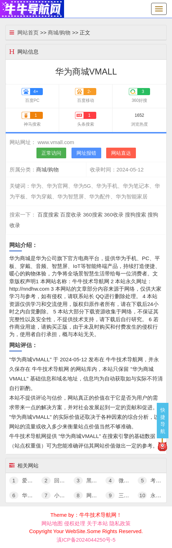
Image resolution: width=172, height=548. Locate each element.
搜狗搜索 (135, 215)
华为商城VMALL (35, 495)
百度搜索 (48, 215)
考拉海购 (155, 480)
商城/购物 (59, 32)
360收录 (114, 215)
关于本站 (97, 523)
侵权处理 (74, 523)
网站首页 (28, 32)
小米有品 (58, 495)
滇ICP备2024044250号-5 (86, 540)
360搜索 (93, 215)
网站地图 (52, 523)
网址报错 (86, 153)
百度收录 (70, 215)
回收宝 (55, 480)
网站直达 (121, 153)
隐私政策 (120, 523)
